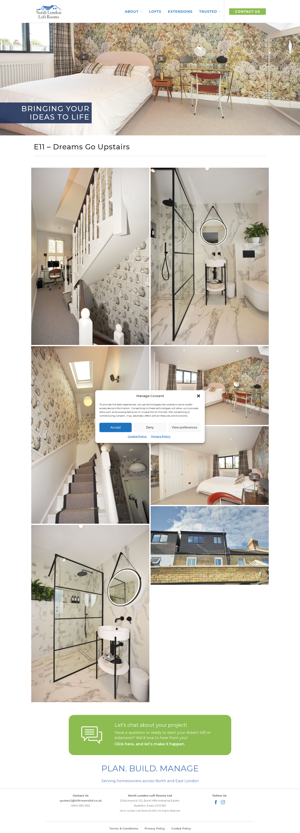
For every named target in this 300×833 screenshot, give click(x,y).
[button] (198, 396)
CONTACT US (247, 12)
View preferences (184, 427)
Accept (115, 427)
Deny (150, 427)
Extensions (180, 12)
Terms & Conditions (123, 828)
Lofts (155, 12)
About (132, 12)
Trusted (208, 12)
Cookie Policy (137, 436)
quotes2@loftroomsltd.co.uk (81, 800)
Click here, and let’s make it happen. (150, 744)
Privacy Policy (160, 436)
